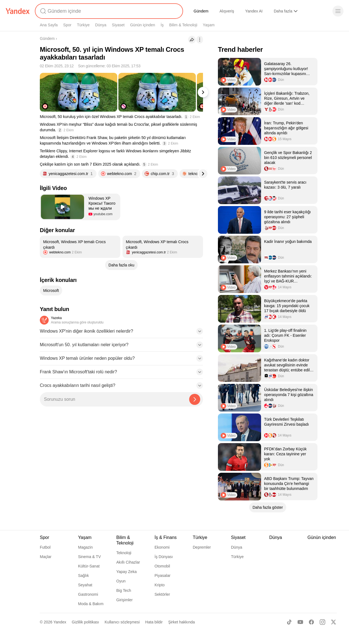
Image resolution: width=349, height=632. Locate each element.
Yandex (59, 622)
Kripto (160, 585)
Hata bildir (154, 622)
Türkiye (83, 25)
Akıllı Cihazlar (128, 562)
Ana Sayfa (49, 25)
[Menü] (337, 11)
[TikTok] (289, 622)
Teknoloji (123, 553)
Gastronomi (88, 594)
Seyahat (85, 585)
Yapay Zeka (126, 571)
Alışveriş (227, 11)
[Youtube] (300, 622)
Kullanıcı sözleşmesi (122, 622)
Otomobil (162, 566)
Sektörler (162, 594)
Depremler (202, 547)
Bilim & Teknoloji (183, 25)
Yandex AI (254, 11)
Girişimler (124, 600)
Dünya (100, 25)
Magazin (85, 547)
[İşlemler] (199, 39)
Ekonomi (162, 547)
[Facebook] (311, 622)
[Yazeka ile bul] (194, 399)
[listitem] (80, 247)
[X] (333, 622)
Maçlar (45, 556)
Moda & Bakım (90, 604)
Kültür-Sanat (89, 566)
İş (162, 25)
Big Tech (123, 590)
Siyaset (118, 25)
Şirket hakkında (181, 622)
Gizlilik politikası (85, 622)
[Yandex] (18, 11)
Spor (67, 25)
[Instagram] (322, 622)
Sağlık (83, 575)
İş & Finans (166, 537)
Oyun (121, 581)
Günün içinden (142, 25)
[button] (80, 207)
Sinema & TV (89, 556)
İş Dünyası (164, 556)
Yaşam (209, 25)
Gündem (201, 11)
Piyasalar (163, 575)
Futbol (45, 547)
